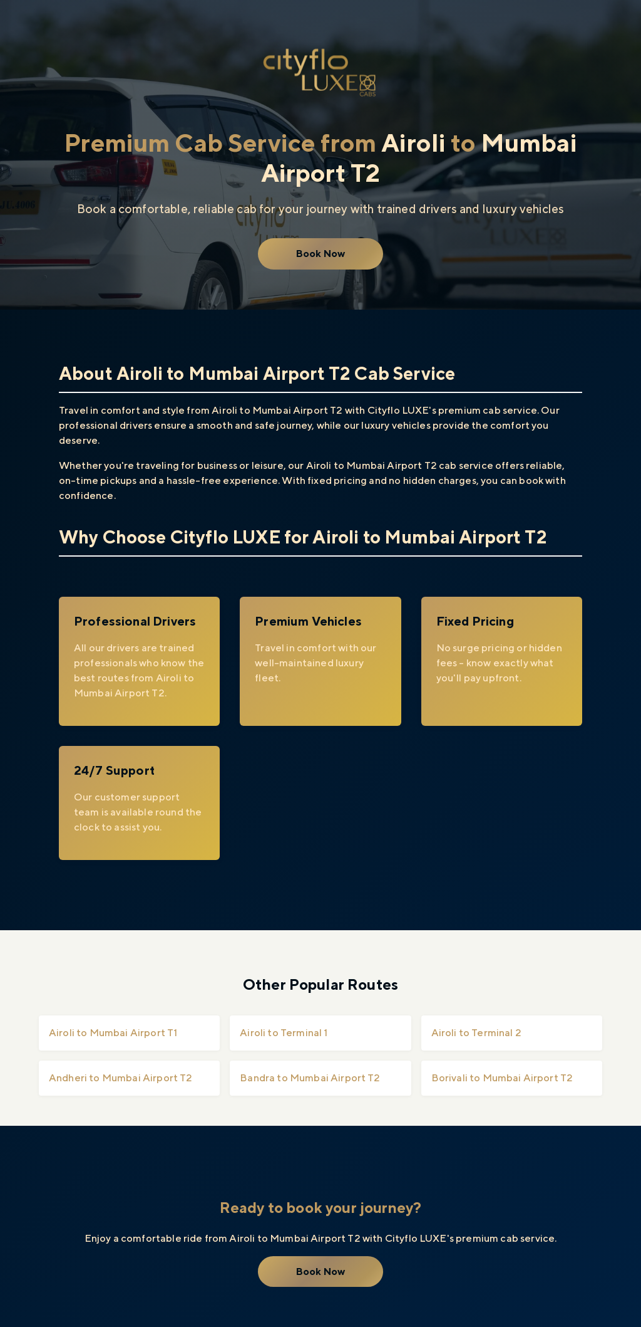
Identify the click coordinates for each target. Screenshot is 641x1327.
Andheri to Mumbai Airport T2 (120, 1078)
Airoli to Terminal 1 (283, 1033)
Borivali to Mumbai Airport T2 (502, 1078)
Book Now (320, 254)
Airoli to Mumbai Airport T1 (113, 1033)
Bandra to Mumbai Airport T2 (310, 1078)
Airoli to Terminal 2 (476, 1033)
